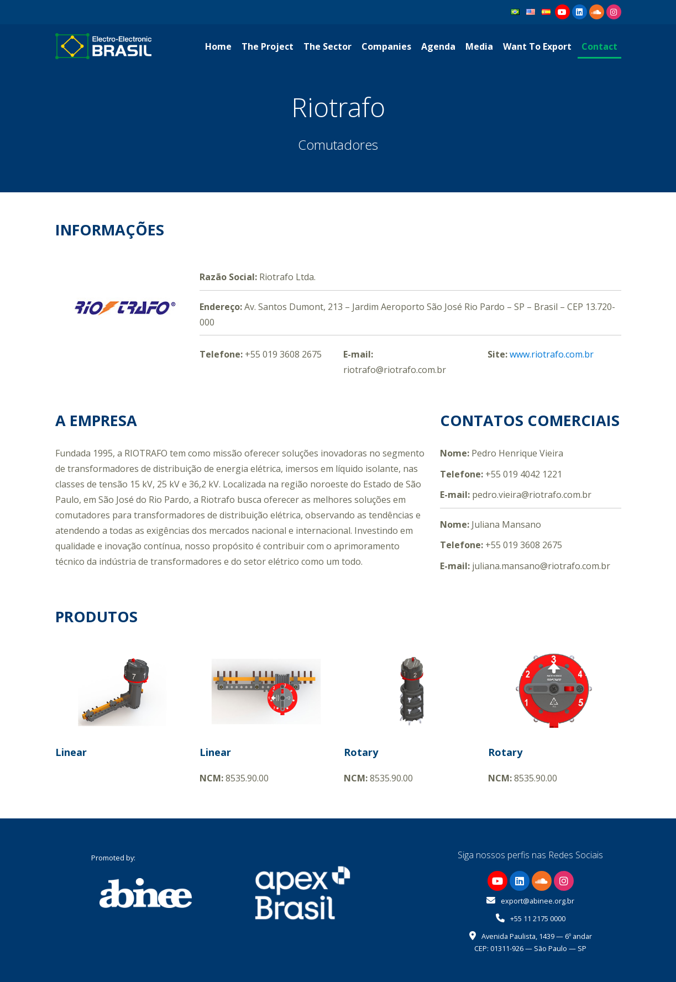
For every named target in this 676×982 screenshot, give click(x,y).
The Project (268, 46)
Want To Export (537, 46)
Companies (386, 46)
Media (479, 46)
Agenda (438, 46)
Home (218, 46)
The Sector (327, 46)
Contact (599, 46)
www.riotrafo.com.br (552, 354)
